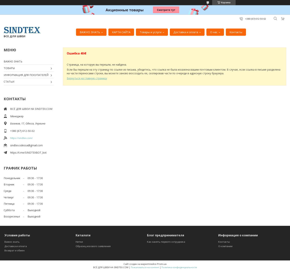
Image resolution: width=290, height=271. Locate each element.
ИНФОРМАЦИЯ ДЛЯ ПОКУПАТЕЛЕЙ (26, 75)
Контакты (236, 32)
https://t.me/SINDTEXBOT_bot (28, 152)
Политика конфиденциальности (179, 267)
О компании (225, 246)
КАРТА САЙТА (121, 32)
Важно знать (12, 241)
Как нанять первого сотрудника (166, 241)
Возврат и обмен (14, 250)
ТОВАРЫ (9, 68)
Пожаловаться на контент (145, 267)
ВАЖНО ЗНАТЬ (90, 32)
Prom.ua (161, 264)
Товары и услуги (150, 32)
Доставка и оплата (185, 32)
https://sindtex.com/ (21, 138)
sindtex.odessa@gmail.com (26, 145)
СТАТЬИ (9, 81)
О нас (214, 32)
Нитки (79, 241)
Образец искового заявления (93, 246)
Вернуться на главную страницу (87, 78)
